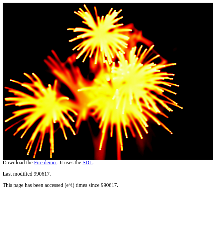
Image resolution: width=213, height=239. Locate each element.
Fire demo (45, 162)
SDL (87, 162)
